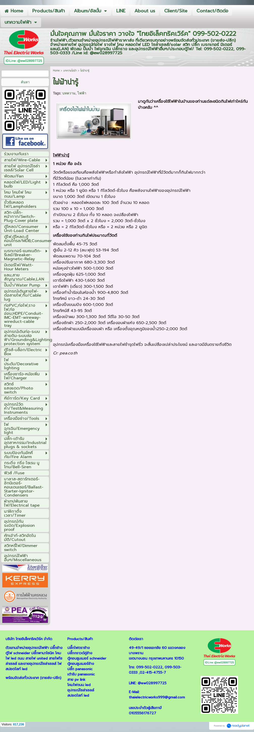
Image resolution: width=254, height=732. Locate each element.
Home (56, 71)
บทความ (68, 93)
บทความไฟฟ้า (70, 71)
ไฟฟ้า (81, 93)
